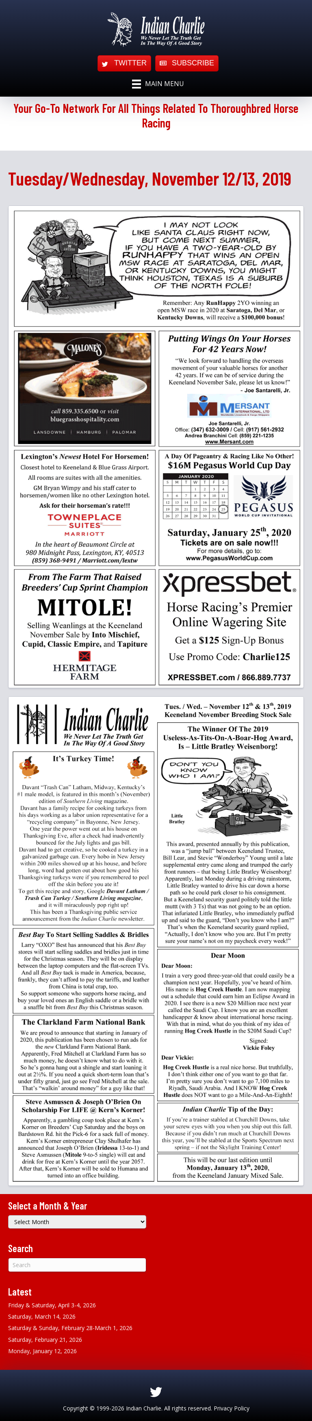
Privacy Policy (231, 1408)
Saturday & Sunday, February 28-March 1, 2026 (70, 1328)
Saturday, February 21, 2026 (45, 1339)
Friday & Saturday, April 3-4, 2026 (52, 1305)
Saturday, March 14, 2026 (42, 1316)
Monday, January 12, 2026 (42, 1351)
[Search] (77, 1265)
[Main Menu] (158, 84)
